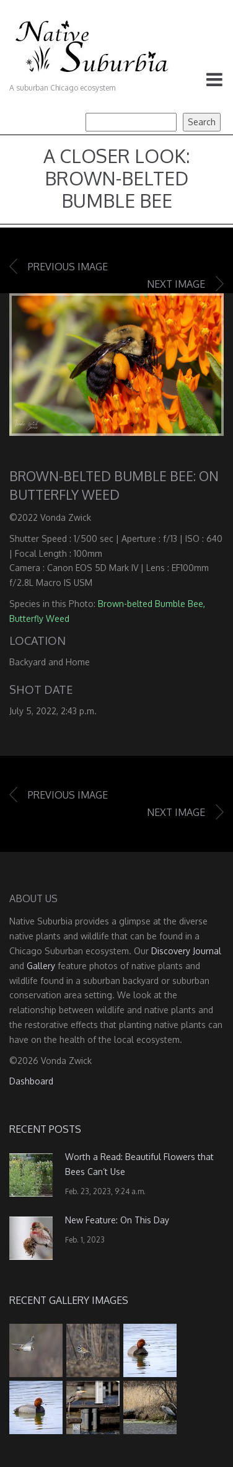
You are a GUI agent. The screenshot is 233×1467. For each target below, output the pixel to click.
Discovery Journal (186, 951)
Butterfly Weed (39, 618)
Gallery (41, 965)
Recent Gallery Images (68, 1300)
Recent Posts (45, 1129)
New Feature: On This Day (117, 1220)
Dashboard (31, 1081)
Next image (176, 284)
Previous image (68, 266)
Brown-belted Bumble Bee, (151, 603)
